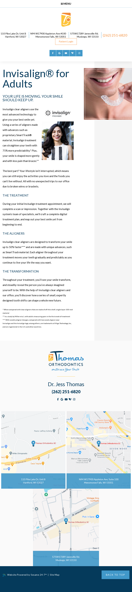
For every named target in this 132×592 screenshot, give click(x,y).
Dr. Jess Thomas (66, 384)
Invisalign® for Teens (109, 139)
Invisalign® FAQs (107, 148)
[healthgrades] (72, 53)
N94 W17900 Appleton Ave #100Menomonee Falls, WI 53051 (62, 35)
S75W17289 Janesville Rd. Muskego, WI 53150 (99, 35)
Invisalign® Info (107, 135)
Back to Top (115, 574)
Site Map (55, 574)
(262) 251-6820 (52, 41)
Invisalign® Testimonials (111, 152)
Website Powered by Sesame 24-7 (25, 574)
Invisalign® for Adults (110, 160)
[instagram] (79, 53)
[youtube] (66, 53)
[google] (59, 53)
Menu (66, 3)
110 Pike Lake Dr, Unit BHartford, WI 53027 (27, 35)
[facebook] (53, 53)
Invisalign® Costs (107, 144)
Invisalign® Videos (108, 156)
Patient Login (81, 41)
